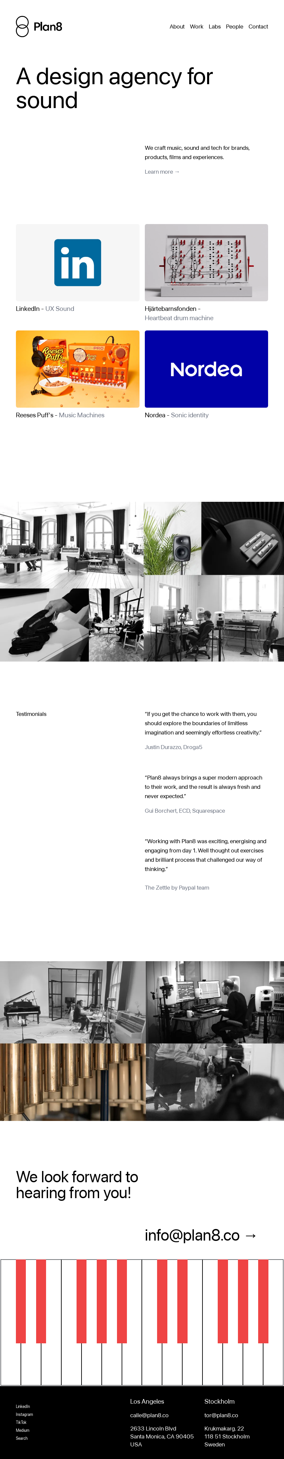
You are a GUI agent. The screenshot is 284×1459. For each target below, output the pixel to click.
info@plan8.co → (202, 1235)
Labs (215, 26)
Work (196, 26)
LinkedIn (23, 1406)
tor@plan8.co (221, 1415)
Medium (22, 1430)
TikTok (21, 1422)
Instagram (24, 1414)
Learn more (159, 171)
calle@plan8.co (149, 1415)
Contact (258, 26)
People (234, 26)
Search (22, 1438)
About (177, 26)
